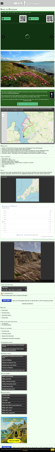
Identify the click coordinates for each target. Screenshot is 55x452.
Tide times (5, 287)
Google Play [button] (33, 19)
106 (10, 158)
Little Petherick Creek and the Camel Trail (13, 370)
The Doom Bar (5, 331)
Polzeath (40, 148)
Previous (3, 36)
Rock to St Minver (7, 360)
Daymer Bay (22, 148)
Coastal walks (6, 397)
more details (24, 449)
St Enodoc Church (6, 333)
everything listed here (13, 93)
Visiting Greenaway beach (9, 384)
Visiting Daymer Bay (7, 386)
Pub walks (5, 400)
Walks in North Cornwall (8, 381)
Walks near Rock (6, 379)
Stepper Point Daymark (8, 336)
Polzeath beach (6, 312)
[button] (2, 3)
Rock (16, 148)
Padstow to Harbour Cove (9, 362)
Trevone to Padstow (7, 367)
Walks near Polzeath (7, 376)
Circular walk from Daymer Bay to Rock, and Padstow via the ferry (13, 349)
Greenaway (8, 173)
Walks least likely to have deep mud (12, 405)
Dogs (2, 170)
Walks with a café (7, 410)
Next (51, 36)
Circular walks (6, 395)
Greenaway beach (6, 315)
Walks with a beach (7, 407)
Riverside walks (6, 402)
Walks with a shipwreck (8, 412)
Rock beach (5, 310)
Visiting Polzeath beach (8, 389)
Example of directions (27, 303)
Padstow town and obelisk (9, 365)
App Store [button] (6, 19)
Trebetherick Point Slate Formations (11, 338)
